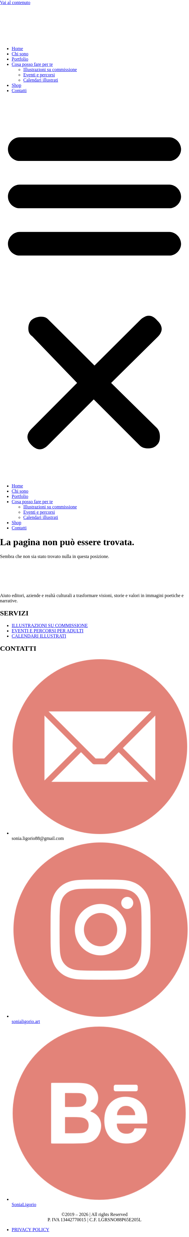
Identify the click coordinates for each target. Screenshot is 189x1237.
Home (17, 48)
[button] (94, 288)
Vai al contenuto (15, 2)
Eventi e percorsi (39, 74)
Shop (16, 85)
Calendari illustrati (40, 80)
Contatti (19, 90)
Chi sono (20, 53)
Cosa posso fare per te (32, 64)
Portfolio (20, 59)
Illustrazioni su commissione (50, 69)
